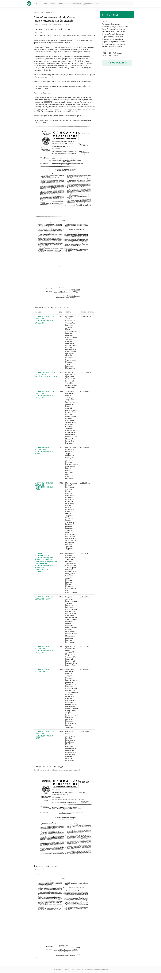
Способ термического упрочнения (45, 671)
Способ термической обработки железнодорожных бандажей (44, 395)
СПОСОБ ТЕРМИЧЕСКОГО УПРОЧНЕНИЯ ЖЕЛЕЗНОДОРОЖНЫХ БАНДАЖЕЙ (45, 650)
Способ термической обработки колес (44, 598)
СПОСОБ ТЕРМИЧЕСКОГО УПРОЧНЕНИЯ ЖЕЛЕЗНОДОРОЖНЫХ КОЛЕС (45, 451)
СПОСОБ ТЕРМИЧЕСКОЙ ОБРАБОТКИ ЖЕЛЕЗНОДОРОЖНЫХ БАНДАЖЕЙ (44, 320)
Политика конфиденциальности (66, 969)
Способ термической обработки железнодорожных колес (44, 486)
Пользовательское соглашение (95, 969)
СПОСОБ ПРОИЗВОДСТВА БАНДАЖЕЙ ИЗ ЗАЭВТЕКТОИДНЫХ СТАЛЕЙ (46, 375)
